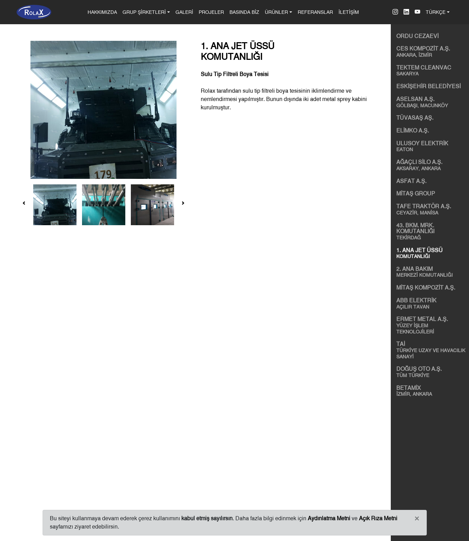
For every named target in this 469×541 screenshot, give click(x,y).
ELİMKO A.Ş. (412, 130)
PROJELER (211, 12)
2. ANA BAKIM (431, 272)
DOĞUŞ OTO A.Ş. (431, 372)
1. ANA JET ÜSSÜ (431, 253)
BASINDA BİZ (244, 12)
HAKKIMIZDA (104, 11)
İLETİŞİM (349, 12)
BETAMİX (431, 391)
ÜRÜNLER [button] (276, 12)
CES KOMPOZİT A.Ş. (431, 51)
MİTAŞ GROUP (415, 193)
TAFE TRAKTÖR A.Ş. (431, 209)
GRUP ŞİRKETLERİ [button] (144, 12)
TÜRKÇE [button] (435, 12)
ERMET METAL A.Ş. (431, 325)
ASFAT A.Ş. (411, 181)
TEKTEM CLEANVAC (431, 70)
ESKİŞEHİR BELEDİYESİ (428, 86)
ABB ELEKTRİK (431, 303)
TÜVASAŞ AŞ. (414, 117)
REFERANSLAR (315, 12)
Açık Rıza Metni (378, 518)
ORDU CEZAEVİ (417, 36)
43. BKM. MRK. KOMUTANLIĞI (431, 231)
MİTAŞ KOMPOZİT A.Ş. (425, 287)
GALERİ (184, 12)
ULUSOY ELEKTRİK (431, 146)
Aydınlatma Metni (329, 518)
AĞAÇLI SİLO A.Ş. (431, 165)
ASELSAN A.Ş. (431, 102)
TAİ (431, 350)
